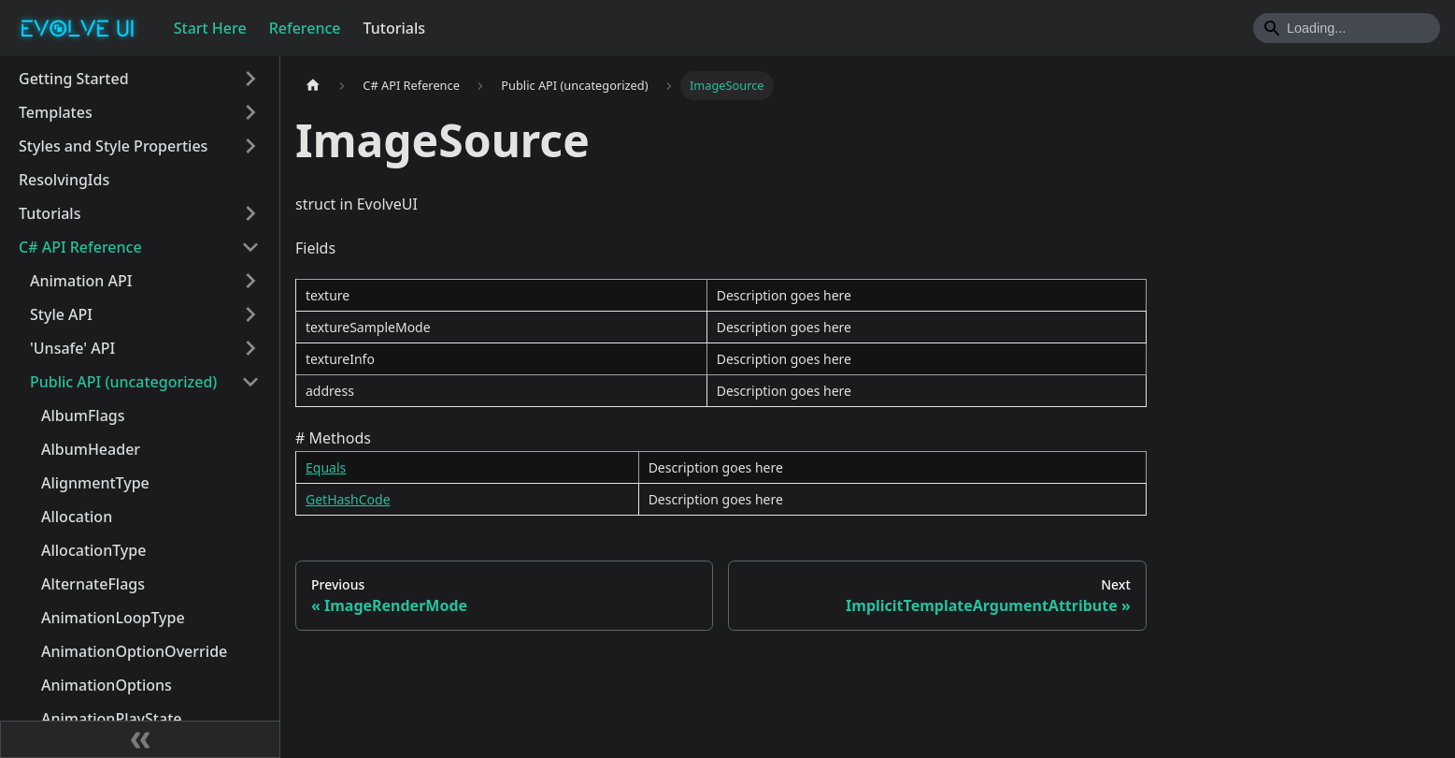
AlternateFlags (93, 584)
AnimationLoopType (113, 617)
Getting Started (74, 78)
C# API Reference (80, 247)
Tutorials (394, 28)
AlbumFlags (83, 415)
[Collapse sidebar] (140, 739)
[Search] (1346, 28)
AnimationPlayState (111, 718)
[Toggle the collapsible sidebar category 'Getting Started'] (250, 79)
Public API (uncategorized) (123, 382)
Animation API (81, 280)
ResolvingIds (64, 179)
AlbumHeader (90, 449)
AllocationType (93, 550)
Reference (305, 28)
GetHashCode (348, 499)
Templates (56, 112)
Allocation (76, 516)
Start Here (210, 28)
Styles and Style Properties (113, 146)
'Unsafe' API (72, 348)
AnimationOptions (106, 685)
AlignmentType (95, 483)
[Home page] (313, 85)
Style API (61, 314)
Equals (326, 467)
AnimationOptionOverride (134, 651)
